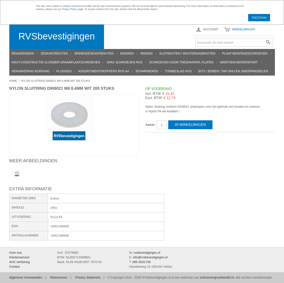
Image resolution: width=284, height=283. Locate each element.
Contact (14, 266)
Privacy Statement (87, 277)
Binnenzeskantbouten (94, 53)
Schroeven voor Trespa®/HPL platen (181, 62)
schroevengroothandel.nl (217, 277)
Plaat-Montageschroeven (245, 53)
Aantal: (150, 124)
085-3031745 (141, 262)
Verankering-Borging (31, 71)
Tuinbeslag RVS (178, 71)
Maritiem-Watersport (239, 62)
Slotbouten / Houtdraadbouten (187, 53)
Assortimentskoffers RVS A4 (103, 71)
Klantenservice (19, 257)
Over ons (15, 252)
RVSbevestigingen (57, 36)
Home (13, 80)
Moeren (127, 53)
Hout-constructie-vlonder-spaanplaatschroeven (56, 62)
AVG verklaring (19, 262)
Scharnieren (146, 71)
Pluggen (63, 71)
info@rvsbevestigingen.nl (150, 257)
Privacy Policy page (72, 9)
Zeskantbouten (54, 53)
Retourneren (58, 277)
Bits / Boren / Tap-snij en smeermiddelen (233, 71)
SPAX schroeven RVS (124, 62)
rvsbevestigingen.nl (147, 252)
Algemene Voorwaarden (25, 277)
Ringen (147, 53)
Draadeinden (23, 53)
